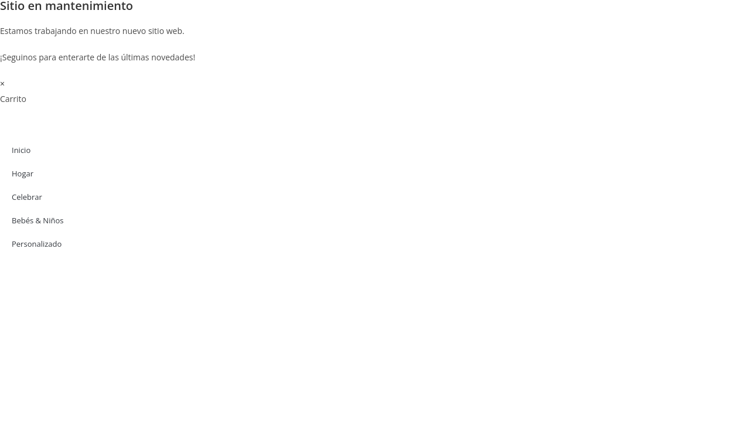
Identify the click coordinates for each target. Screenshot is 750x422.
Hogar (22, 173)
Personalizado (37, 244)
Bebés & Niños (37, 220)
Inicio (21, 150)
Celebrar (27, 197)
